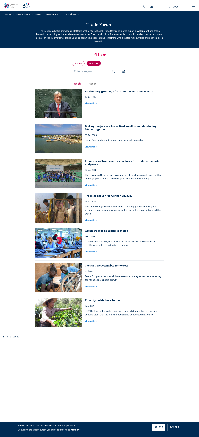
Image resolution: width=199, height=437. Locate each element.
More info (76, 430)
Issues (78, 63)
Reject (158, 427)
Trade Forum (52, 14)
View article (91, 103)
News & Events (23, 14)
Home (8, 14)
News (38, 14)
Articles (93, 63)
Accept (174, 427)
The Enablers (69, 14)
